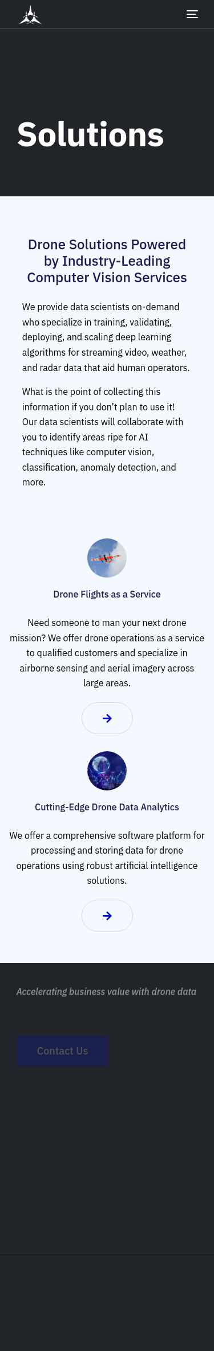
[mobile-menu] (183, 14)
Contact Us (62, 1055)
